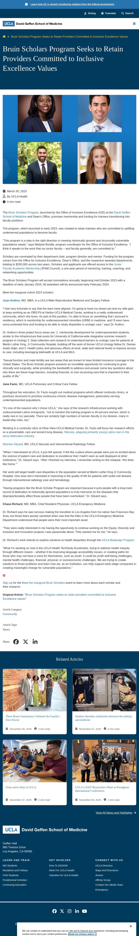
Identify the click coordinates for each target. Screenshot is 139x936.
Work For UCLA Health (61, 870)
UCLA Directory (104, 865)
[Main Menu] (134, 24)
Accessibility (40, 924)
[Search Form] (127, 13)
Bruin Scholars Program (23, 212)
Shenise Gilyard (13, 444)
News (6, 629)
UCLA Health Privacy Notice (96, 924)
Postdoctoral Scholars (15, 880)
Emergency (101, 889)
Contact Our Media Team (109, 884)
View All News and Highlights (116, 812)
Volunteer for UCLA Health (63, 875)
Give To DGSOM (58, 865)
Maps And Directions (106, 870)
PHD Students (11, 875)
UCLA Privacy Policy (63, 924)
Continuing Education (14, 884)
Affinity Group (102, 880)
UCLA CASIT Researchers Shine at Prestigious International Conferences (102, 789)
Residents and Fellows (15, 870)
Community (10, 614)
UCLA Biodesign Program (118, 540)
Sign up (7, 582)
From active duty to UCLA (21, 787)
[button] (108, 13)
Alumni (99, 875)
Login (120, 924)
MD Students (10, 865)
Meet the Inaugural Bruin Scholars (43, 582)
